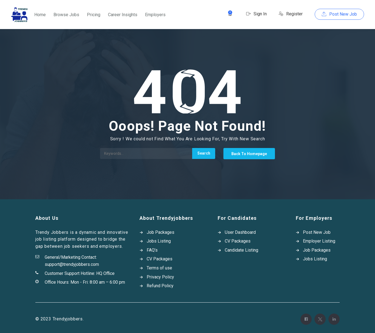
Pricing (93, 14)
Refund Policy (160, 285)
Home (40, 14)
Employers (155, 14)
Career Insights (122, 14)
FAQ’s (152, 250)
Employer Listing (319, 241)
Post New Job (339, 14)
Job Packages (160, 232)
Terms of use (159, 268)
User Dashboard (240, 232)
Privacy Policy (160, 277)
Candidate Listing (241, 250)
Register (291, 13)
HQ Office (105, 273)
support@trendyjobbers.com (72, 264)
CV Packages (159, 258)
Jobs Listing (159, 241)
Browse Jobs (66, 14)
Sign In (256, 13)
